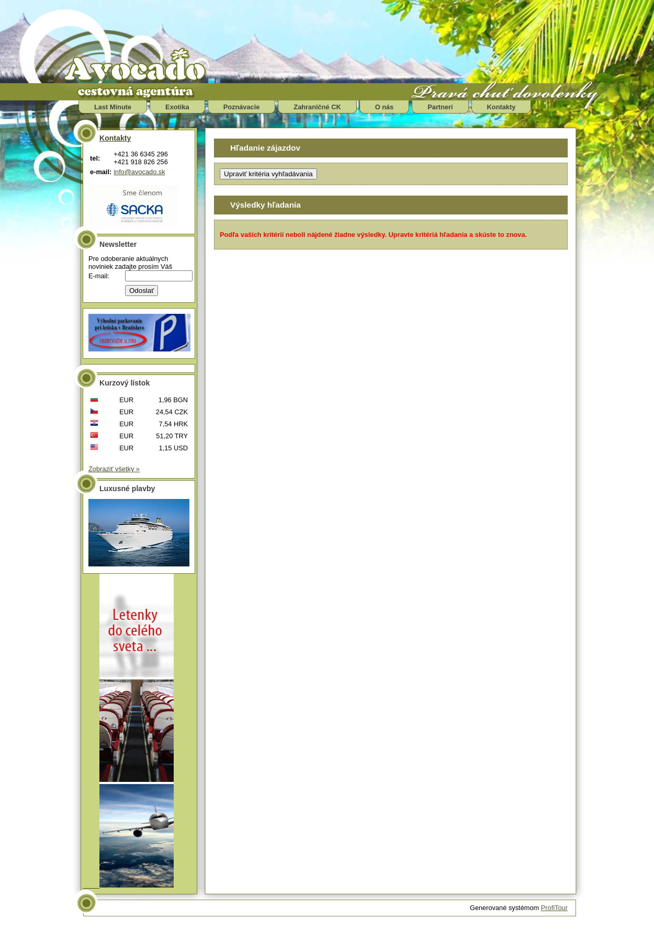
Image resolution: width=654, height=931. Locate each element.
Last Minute (112, 107)
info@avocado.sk (139, 172)
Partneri (440, 107)
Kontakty (501, 107)
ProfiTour (554, 908)
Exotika (177, 107)
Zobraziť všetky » (114, 469)
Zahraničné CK (317, 107)
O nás (384, 107)
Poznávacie (241, 107)
